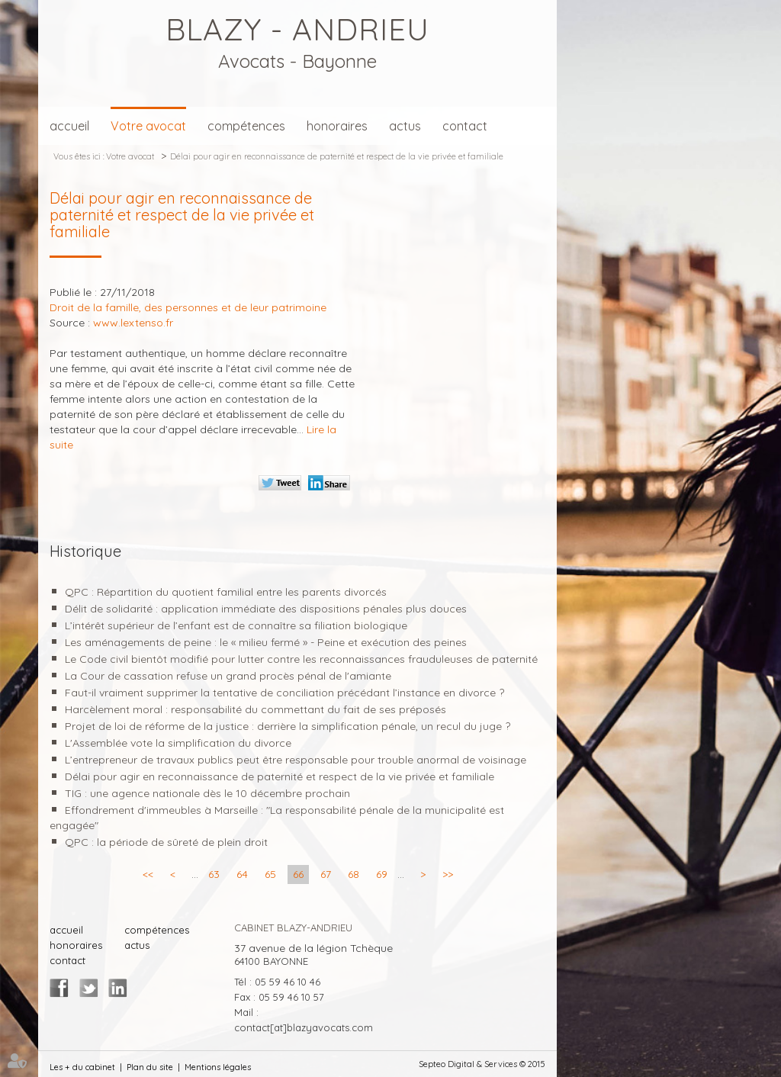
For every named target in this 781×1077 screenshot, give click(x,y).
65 (270, 874)
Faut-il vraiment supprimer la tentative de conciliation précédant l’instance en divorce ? (284, 692)
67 (325, 874)
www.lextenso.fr (133, 323)
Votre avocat (148, 125)
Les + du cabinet (82, 1067)
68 (353, 874)
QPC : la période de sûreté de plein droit (166, 842)
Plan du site (150, 1067)
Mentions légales (218, 1067)
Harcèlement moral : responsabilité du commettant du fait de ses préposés (255, 709)
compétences (246, 125)
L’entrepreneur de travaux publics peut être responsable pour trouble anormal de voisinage (295, 760)
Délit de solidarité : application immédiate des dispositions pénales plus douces (266, 609)
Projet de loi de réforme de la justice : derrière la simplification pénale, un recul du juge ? (287, 726)
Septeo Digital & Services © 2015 (482, 1064)
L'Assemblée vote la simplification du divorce (178, 743)
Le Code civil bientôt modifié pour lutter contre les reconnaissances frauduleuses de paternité (301, 659)
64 (242, 874)
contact (464, 125)
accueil (69, 125)
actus (405, 125)
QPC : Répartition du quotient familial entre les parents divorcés (226, 592)
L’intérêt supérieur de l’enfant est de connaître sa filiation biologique (236, 625)
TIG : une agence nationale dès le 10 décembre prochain (207, 793)
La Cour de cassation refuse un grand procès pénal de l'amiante (228, 676)
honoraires (337, 125)
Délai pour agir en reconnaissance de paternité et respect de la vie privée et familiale (336, 156)
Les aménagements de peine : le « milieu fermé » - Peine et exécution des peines (266, 642)
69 (381, 874)
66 (298, 874)
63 (214, 874)
